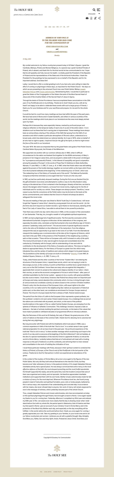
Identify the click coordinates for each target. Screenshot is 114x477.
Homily (74, 254)
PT (68, 27)
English (92, 14)
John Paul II (19, 15)
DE (46, 27)
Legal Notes (47, 471)
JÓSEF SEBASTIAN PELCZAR (57, 46)
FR (57, 27)
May (41, 15)
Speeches (30, 15)
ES (54, 27)
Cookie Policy (57, 471)
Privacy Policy (67, 471)
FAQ (41, 471)
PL (64, 27)
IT (61, 27)
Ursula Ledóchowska (47, 92)
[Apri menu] (98, 9)
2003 (37, 15)
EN (50, 27)
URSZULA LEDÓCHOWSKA (57, 52)
